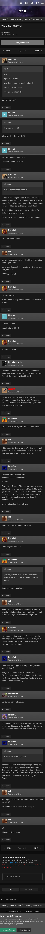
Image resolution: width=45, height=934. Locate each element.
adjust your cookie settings (26, 921)
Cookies (36, 911)
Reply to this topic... (13, 877)
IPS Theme (9, 911)
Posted (15, 62)
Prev (8, 51)
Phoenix (11, 113)
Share (10, 889)
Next (37, 51)
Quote (8, 107)
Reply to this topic (22, 43)
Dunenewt (12, 418)
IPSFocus (18, 911)
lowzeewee (13, 693)
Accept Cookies (8, 930)
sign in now (13, 862)
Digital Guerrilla (15, 362)
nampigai (12, 59)
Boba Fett (12, 466)
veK (9, 251)
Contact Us (28, 911)
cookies (14, 919)
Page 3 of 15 (22, 51)
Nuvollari (7, 33)
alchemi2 (12, 715)
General (15, 35)
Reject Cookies (24, 930)
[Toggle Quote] (5, 69)
